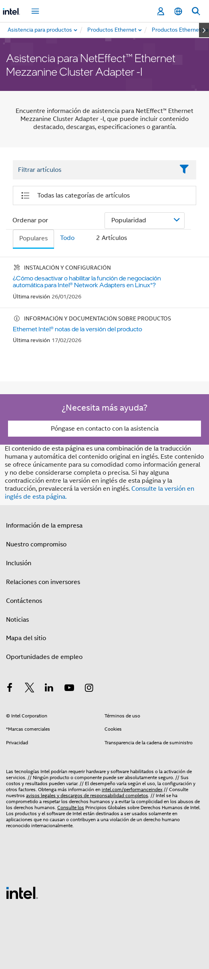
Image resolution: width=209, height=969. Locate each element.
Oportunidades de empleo (44, 657)
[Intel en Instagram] (89, 689)
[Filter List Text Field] (93, 170)
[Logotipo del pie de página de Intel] (22, 892)
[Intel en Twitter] (29, 689)
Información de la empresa (44, 526)
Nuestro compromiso (36, 544)
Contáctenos (24, 601)
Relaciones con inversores (43, 582)
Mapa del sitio (26, 638)
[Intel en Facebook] (9, 689)
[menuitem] (112, 30)
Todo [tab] (67, 238)
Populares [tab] (33, 238)
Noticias (17, 620)
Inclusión (18, 563)
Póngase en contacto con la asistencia (105, 429)
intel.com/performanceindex (132, 789)
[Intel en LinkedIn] (49, 689)
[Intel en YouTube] (69, 689)
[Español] (178, 11)
